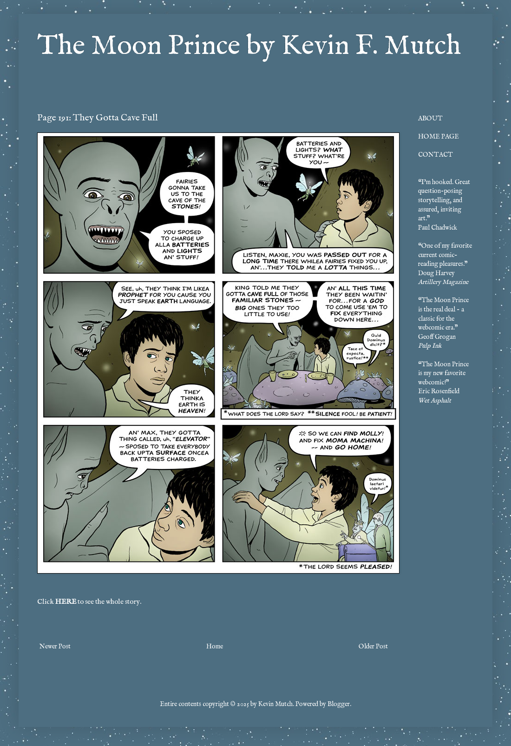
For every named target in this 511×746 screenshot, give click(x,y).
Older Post (373, 646)
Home (214, 646)
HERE (65, 602)
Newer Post (55, 646)
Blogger (339, 704)
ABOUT (430, 118)
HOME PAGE (438, 136)
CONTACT (435, 155)
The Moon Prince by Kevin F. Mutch (249, 46)
